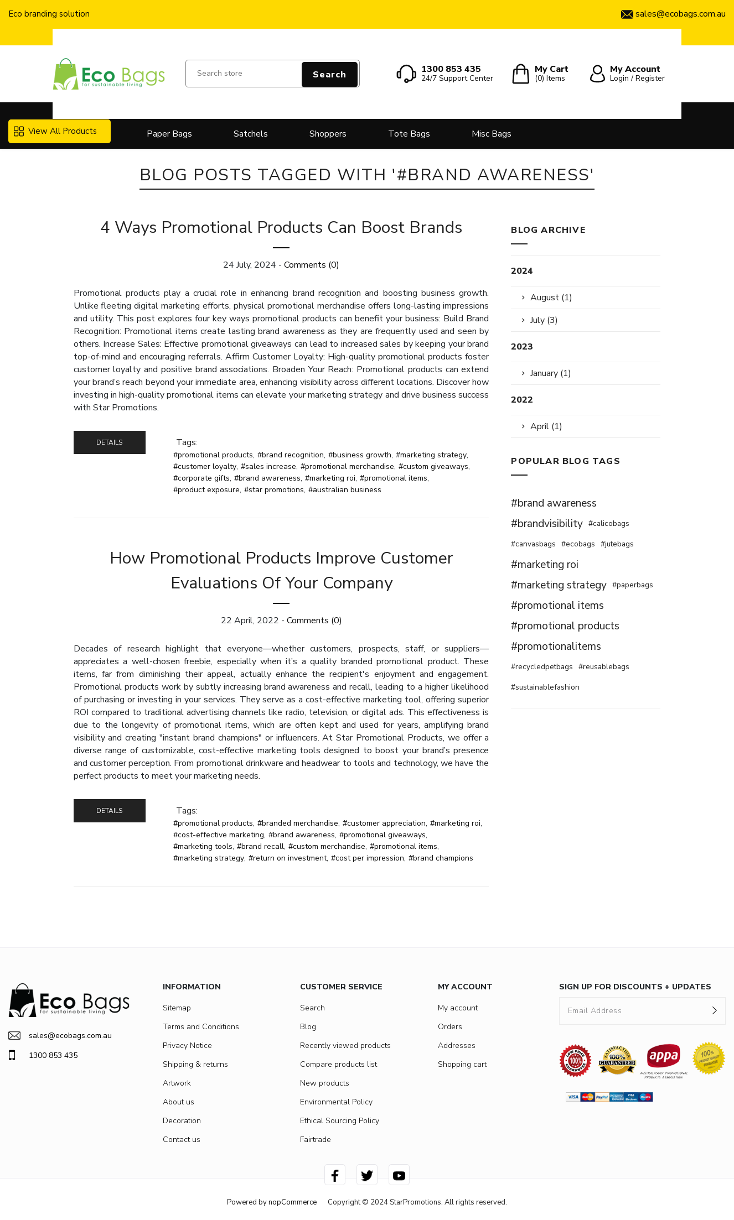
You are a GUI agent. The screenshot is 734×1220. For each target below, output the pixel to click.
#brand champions (441, 858)
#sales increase (268, 466)
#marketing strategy (431, 455)
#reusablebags (603, 666)
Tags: (187, 442)
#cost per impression (367, 858)
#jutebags (617, 544)
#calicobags (608, 523)
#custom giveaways (433, 466)
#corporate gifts (201, 478)
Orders (450, 1026)
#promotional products (213, 455)
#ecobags (578, 544)
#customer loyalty (204, 466)
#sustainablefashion (545, 687)
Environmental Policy (336, 1102)
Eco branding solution (49, 13)
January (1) (550, 373)
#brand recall (260, 846)
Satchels (251, 134)
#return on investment (288, 858)
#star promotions (274, 489)
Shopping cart (462, 1064)
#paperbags (632, 585)
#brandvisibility (547, 524)
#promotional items (393, 478)
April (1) (546, 426)
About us (178, 1102)
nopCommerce (292, 1202)
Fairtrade (315, 1139)
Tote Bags (409, 134)
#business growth (359, 455)
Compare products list (338, 1064)
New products (324, 1083)
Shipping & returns (195, 1064)
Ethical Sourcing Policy (339, 1120)
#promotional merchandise (347, 466)
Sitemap (177, 1008)
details (109, 442)
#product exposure (206, 489)
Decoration (182, 1120)
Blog (308, 1026)
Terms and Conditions (201, 1026)
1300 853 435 (42, 1055)
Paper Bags (169, 134)
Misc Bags (491, 134)
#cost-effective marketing (218, 835)
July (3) (544, 320)
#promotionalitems (556, 646)
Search (330, 75)
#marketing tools (202, 846)
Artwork (177, 1083)
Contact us (181, 1139)
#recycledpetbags (542, 666)
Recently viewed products (345, 1045)
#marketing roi (330, 478)
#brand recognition (290, 455)
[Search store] (272, 73)
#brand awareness (267, 478)
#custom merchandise (326, 846)
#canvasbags (533, 544)
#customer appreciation (384, 823)
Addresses (456, 1045)
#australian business (344, 489)
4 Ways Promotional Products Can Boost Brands (281, 227)
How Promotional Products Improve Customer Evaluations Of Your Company (281, 571)
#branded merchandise (297, 823)
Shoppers (328, 134)
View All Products (55, 131)
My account (458, 1008)
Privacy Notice (187, 1045)
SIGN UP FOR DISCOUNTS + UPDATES (635, 987)
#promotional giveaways (382, 835)
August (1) (551, 297)
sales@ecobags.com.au (60, 1035)
